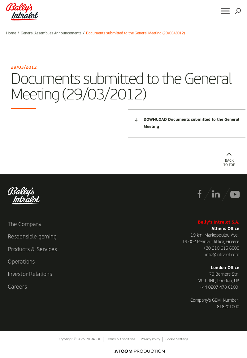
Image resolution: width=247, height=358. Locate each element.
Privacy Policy (150, 339)
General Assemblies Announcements (51, 33)
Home (11, 33)
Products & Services (32, 249)
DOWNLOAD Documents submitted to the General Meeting (186, 123)
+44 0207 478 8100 (219, 287)
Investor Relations (30, 274)
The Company (24, 224)
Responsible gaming (32, 237)
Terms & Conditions (120, 339)
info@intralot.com (222, 255)
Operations (21, 262)
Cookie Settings (177, 339)
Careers (17, 287)
